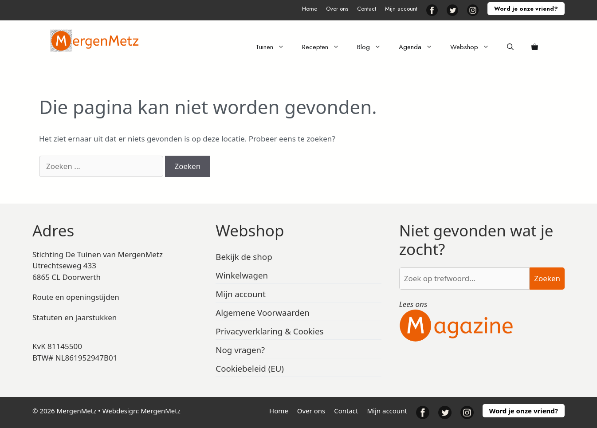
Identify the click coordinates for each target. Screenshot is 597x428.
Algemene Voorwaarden (263, 312)
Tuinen (274, 47)
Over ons (337, 8)
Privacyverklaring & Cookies (269, 331)
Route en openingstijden (75, 297)
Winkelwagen (242, 275)
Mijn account (401, 8)
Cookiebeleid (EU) (250, 368)
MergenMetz (161, 410)
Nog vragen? (240, 349)
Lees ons (413, 304)
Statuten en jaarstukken (74, 317)
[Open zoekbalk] (510, 47)
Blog (373, 47)
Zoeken (547, 278)
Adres (53, 230)
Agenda (420, 47)
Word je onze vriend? (526, 8)
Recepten (325, 47)
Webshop (474, 47)
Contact (366, 8)
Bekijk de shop (244, 256)
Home (309, 8)
